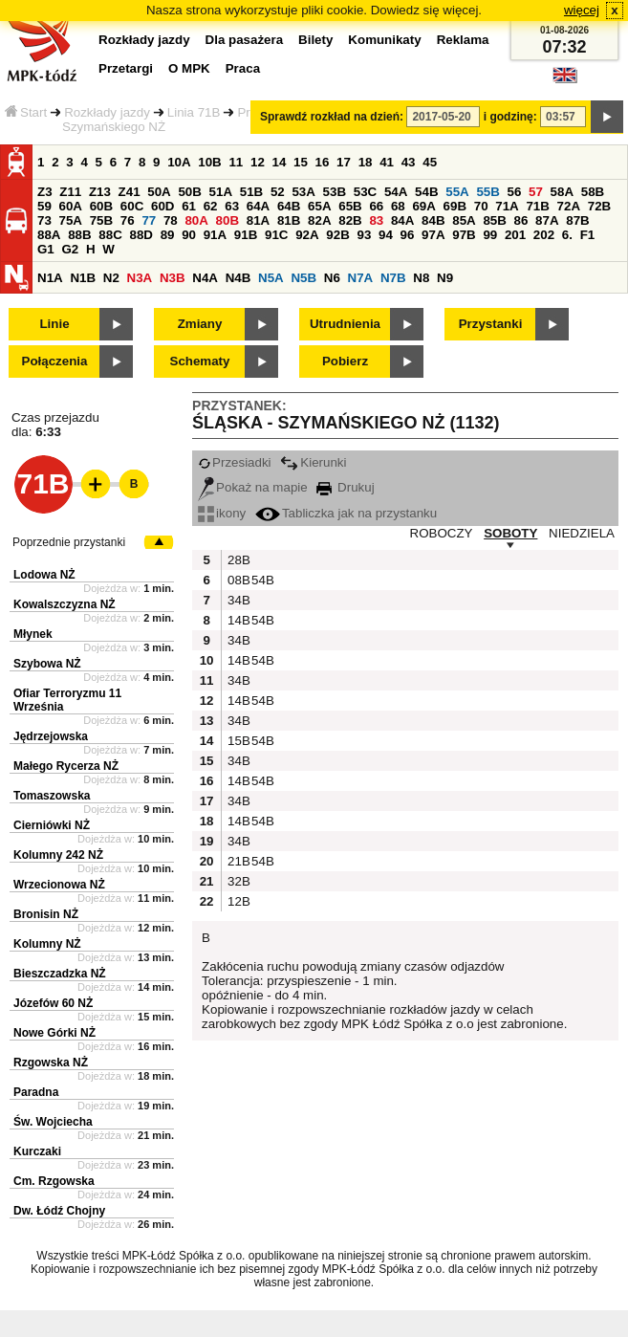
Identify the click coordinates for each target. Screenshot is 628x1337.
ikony (222, 513)
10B (209, 162)
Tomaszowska (51, 795)
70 (481, 206)
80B (227, 220)
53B (334, 192)
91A (215, 235)
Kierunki (313, 462)
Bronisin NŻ (45, 914)
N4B (238, 278)
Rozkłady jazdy (107, 112)
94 (386, 235)
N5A (271, 278)
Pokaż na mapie (253, 487)
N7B (393, 278)
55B (487, 192)
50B (189, 192)
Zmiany (200, 324)
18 (365, 162)
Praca (243, 68)
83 (376, 220)
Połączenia (55, 361)
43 (408, 162)
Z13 (100, 192)
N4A (205, 278)
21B (237, 861)
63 (232, 206)
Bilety (315, 40)
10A (178, 162)
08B (237, 580)
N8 (421, 278)
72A (568, 206)
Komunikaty (384, 40)
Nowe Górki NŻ (54, 1033)
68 (398, 206)
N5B (303, 278)
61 (189, 206)
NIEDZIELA (582, 533)
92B (337, 235)
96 (408, 235)
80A (195, 220)
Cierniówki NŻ (51, 825)
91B (245, 235)
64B (288, 206)
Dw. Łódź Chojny (59, 1210)
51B (251, 192)
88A (48, 235)
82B (349, 220)
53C (365, 192)
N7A (361, 278)
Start (26, 112)
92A (306, 235)
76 (127, 220)
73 (44, 220)
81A (258, 220)
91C (276, 235)
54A (395, 192)
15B (237, 741)
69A (423, 206)
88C (109, 235)
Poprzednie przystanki (68, 542)
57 (536, 192)
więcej (581, 10)
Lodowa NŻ (44, 574)
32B (237, 881)
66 (376, 206)
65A (319, 206)
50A (158, 192)
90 (189, 235)
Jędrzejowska (50, 736)
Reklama (463, 40)
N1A (50, 278)
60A (70, 206)
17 (343, 162)
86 (521, 220)
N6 (332, 278)
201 (515, 235)
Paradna (35, 1092)
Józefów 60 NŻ (53, 1003)
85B (494, 220)
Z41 (130, 192)
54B (426, 192)
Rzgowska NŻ (50, 1062)
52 (278, 192)
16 (322, 162)
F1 (588, 235)
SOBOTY (510, 533)
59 (44, 206)
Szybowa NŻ (47, 663)
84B (433, 220)
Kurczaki (37, 1151)
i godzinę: (510, 116)
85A (463, 220)
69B (455, 206)
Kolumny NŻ (47, 944)
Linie (54, 324)
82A (319, 220)
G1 (45, 249)
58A (562, 192)
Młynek (33, 634)
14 (279, 162)
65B (349, 206)
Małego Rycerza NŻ (66, 766)
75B (101, 220)
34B (237, 600)
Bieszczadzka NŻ (59, 973)
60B (101, 206)
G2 (69, 249)
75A (70, 220)
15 (300, 162)
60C (131, 206)
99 (490, 235)
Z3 (45, 192)
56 (515, 192)
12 (257, 162)
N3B (172, 278)
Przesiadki (234, 462)
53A (303, 192)
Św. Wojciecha (53, 1122)
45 (429, 162)
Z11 (70, 192)
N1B (83, 278)
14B (237, 620)
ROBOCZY (441, 533)
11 (235, 162)
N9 (445, 278)
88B (79, 235)
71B (537, 206)
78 (170, 220)
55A (456, 192)
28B (237, 560)
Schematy (200, 361)
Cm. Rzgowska (54, 1181)
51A (220, 192)
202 (543, 235)
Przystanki (491, 324)
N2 (111, 278)
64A (258, 206)
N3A (140, 278)
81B (288, 220)
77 (148, 220)
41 (386, 162)
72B (599, 206)
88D (140, 235)
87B (577, 220)
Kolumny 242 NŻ (58, 855)
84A (402, 220)
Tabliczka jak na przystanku (346, 513)
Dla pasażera (245, 40)
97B (463, 235)
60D (162, 206)
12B (237, 901)
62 (211, 206)
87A (546, 220)
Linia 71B (194, 112)
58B (592, 192)
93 (364, 235)
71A (506, 206)
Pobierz (345, 361)
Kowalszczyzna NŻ (64, 604)
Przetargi (125, 68)
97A (433, 235)
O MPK (189, 68)
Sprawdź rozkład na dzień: (331, 116)
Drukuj (345, 487)
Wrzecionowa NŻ (59, 884)
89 (168, 235)
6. (567, 235)
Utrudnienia (345, 324)
